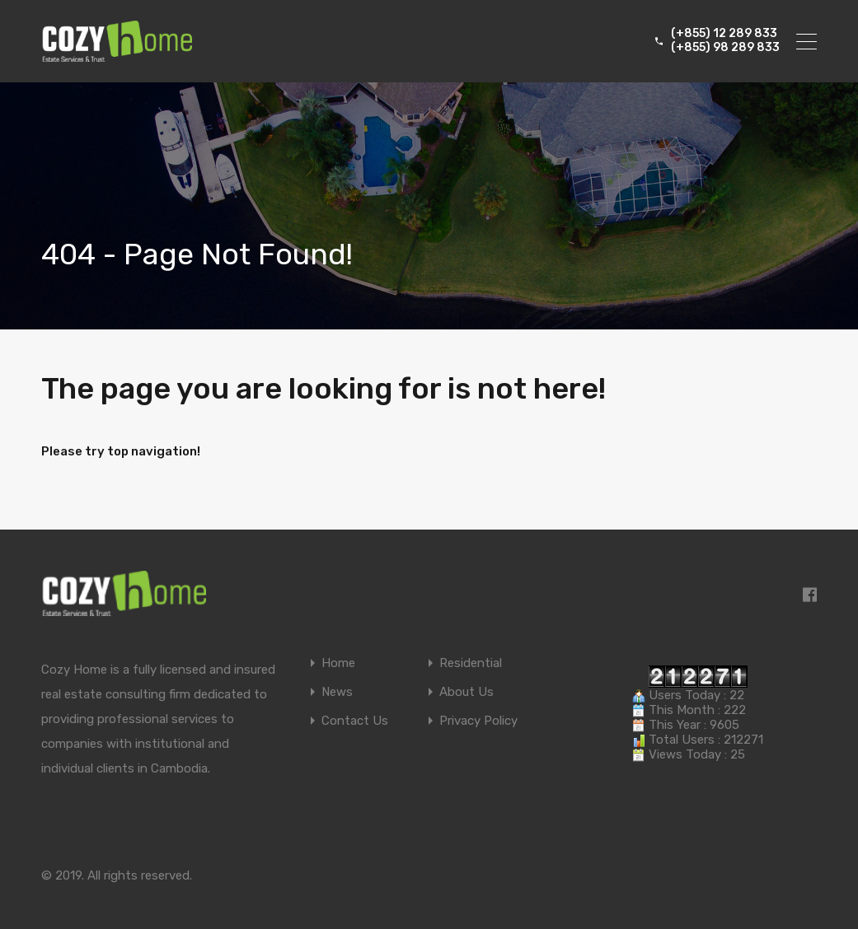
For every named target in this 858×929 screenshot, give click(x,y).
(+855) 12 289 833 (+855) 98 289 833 (725, 40)
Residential (470, 663)
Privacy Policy (478, 721)
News (337, 692)
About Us (466, 692)
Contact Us (354, 721)
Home (338, 663)
